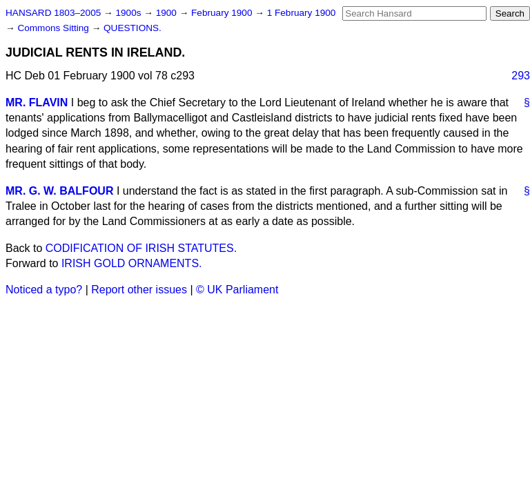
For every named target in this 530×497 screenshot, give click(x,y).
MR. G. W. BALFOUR (59, 191)
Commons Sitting (54, 28)
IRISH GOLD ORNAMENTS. (131, 263)
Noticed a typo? (44, 289)
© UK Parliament (237, 289)
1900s (129, 13)
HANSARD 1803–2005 (53, 13)
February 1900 (223, 13)
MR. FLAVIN (37, 102)
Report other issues (139, 289)
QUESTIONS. (132, 28)
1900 (167, 13)
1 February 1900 (301, 13)
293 (520, 75)
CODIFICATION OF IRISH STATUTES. (141, 248)
